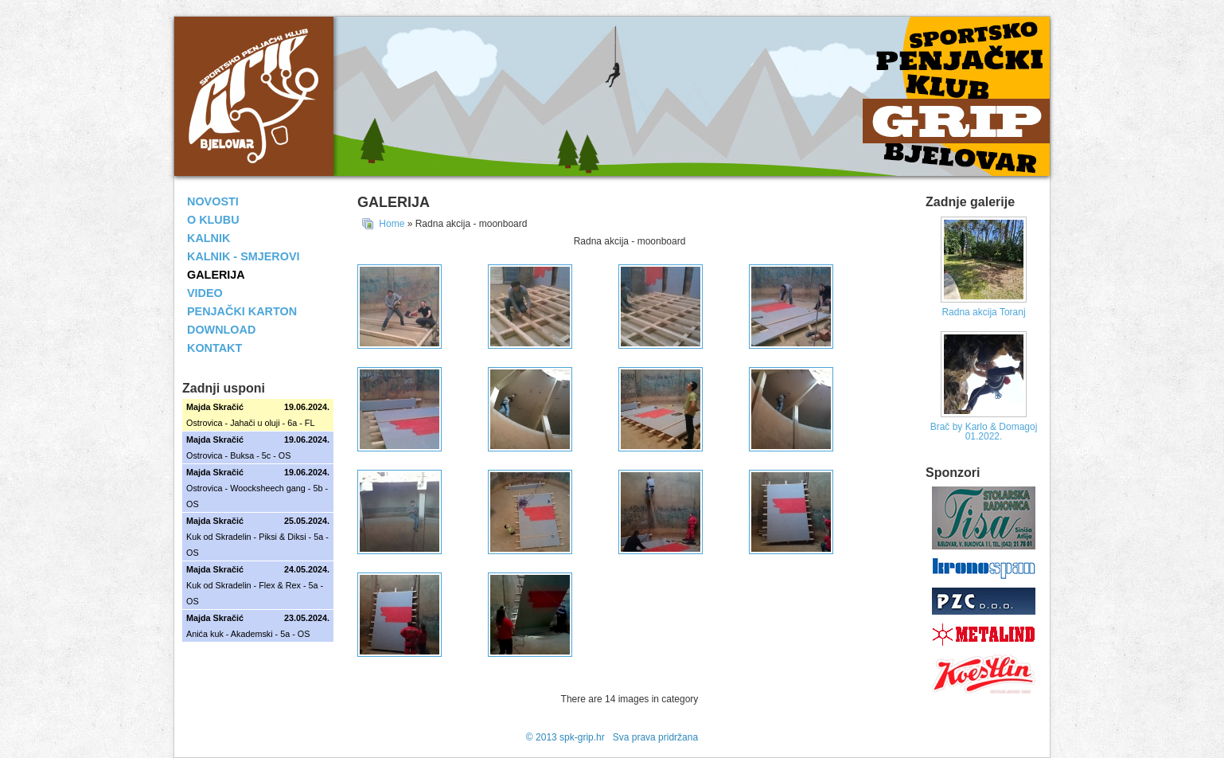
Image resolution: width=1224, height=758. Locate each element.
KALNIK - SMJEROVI (243, 256)
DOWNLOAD (221, 329)
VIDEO (205, 293)
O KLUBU (213, 219)
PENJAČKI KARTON (242, 311)
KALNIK (208, 238)
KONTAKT (214, 348)
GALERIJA (216, 274)
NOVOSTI (213, 201)
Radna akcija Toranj (983, 312)
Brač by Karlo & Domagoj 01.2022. (984, 431)
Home (391, 223)
